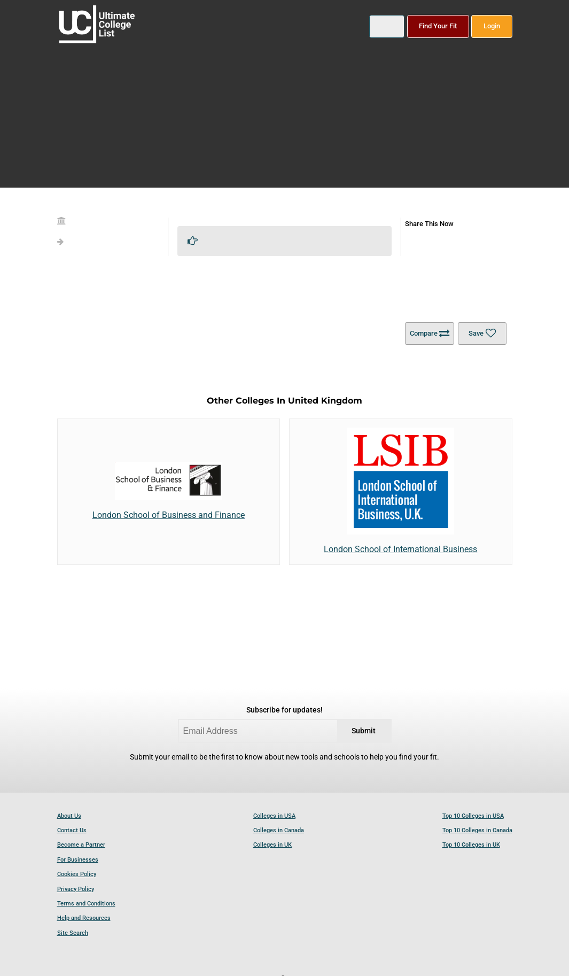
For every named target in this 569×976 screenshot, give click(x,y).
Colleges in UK (272, 844)
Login (492, 26)
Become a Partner (81, 844)
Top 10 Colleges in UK (471, 844)
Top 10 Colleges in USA (473, 815)
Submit (364, 730)
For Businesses (77, 859)
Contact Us (72, 830)
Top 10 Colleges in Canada (477, 830)
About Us (69, 815)
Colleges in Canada (278, 830)
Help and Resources (84, 918)
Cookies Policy (76, 874)
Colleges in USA (274, 815)
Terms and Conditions (86, 903)
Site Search (72, 932)
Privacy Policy (75, 889)
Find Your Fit (438, 26)
